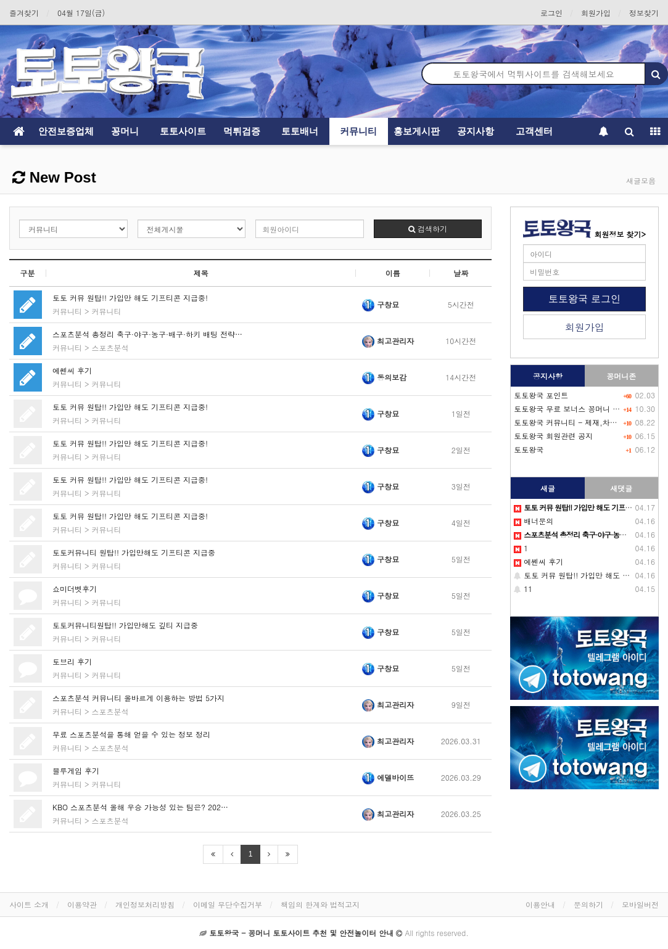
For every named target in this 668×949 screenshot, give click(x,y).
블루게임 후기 (75, 770)
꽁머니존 (621, 376)
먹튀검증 (241, 131)
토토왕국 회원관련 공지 (553, 435)
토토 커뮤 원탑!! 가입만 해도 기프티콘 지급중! (130, 297)
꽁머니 (125, 131)
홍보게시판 (417, 131)
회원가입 (596, 12)
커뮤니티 (358, 131)
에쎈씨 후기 (72, 370)
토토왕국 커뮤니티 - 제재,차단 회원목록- (584, 422)
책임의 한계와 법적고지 (320, 904)
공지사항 (475, 131)
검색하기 (427, 228)
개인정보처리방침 (145, 904)
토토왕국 (528, 449)
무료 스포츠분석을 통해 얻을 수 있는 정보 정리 (131, 734)
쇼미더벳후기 (74, 588)
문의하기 (588, 904)
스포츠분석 (110, 347)
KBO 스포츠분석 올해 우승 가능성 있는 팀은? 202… (140, 807)
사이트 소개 (29, 904)
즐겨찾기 (24, 12)
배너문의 (533, 521)
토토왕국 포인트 (541, 395)
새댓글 (621, 488)
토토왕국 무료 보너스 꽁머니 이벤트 (574, 408)
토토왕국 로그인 (584, 299)
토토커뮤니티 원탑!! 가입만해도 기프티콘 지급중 (133, 552)
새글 (547, 488)
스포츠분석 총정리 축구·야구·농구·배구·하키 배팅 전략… (147, 334)
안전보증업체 (66, 131)
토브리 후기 (72, 661)
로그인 (551, 12)
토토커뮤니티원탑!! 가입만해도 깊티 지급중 (125, 625)
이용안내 (540, 904)
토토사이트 (183, 131)
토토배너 (299, 131)
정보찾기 (644, 12)
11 (523, 588)
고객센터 (534, 131)
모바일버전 (640, 904)
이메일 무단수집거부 (227, 904)
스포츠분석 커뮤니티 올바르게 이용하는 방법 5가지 (138, 697)
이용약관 (82, 904)
